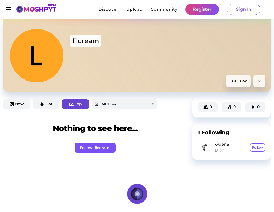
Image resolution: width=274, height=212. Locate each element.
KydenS (221, 144)
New (17, 103)
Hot (46, 103)
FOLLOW (238, 81)
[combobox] (124, 104)
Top (75, 103)
